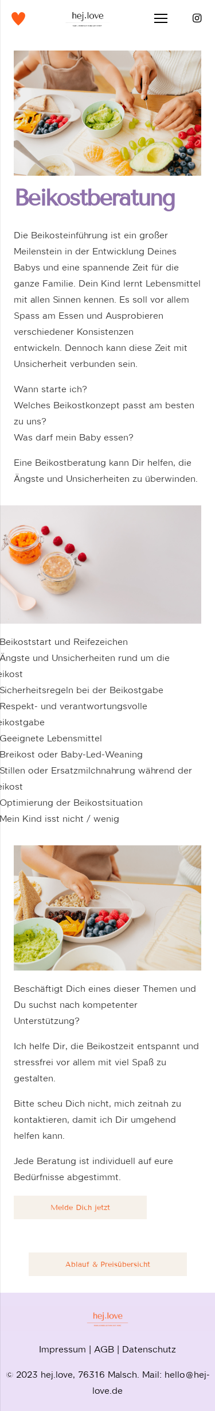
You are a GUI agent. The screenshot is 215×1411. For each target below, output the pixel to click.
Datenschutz (149, 1347)
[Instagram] (196, 18)
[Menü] (161, 18)
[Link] (18, 18)
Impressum (62, 1347)
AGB (104, 1347)
